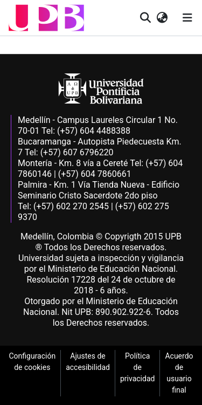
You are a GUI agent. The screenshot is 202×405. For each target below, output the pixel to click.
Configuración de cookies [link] (32, 362)
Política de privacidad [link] (137, 367)
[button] (46, 17)
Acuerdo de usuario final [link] (179, 373)
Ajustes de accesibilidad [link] (88, 362)
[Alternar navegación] (187, 18)
